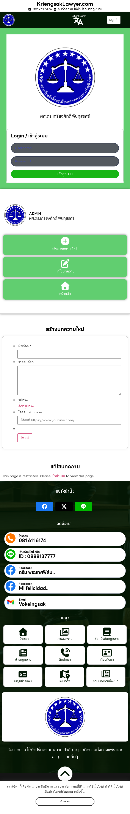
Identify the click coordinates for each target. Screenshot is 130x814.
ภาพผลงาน (65, 638)
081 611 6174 (32, 540)
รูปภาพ (23, 400)
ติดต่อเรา (65, 659)
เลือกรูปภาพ (25, 406)
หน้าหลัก (23, 638)
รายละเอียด (26, 362)
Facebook (25, 568)
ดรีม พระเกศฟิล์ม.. (37, 572)
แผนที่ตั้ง (64, 681)
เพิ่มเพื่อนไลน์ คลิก (29, 552)
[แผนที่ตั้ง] (64, 674)
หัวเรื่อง (24, 346)
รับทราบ (65, 801)
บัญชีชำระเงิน (23, 681)
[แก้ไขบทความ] (65, 263)
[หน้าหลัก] (23, 632)
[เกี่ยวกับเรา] (107, 652)
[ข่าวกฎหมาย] (23, 652)
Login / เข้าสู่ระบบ (29, 137)
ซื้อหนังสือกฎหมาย (107, 638)
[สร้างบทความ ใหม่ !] (65, 241)
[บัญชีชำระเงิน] (23, 674)
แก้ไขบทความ (65, 271)
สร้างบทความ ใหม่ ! (65, 249)
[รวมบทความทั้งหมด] (106, 673)
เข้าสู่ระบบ (58, 476)
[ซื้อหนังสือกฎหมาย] (107, 632)
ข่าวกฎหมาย (23, 659)
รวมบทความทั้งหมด (105, 681)
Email (22, 600)
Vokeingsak (32, 604)
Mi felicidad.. (34, 588)
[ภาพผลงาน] (65, 632)
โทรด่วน (23, 536)
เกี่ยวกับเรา (107, 659)
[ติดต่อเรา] (65, 652)
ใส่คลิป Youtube (30, 412)
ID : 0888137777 (37, 556)
